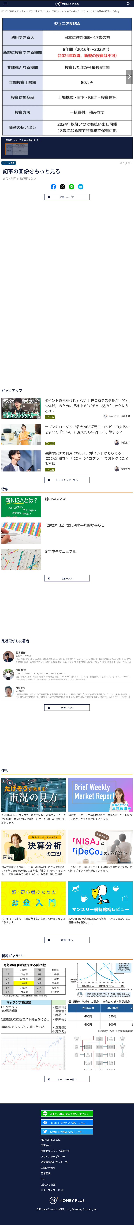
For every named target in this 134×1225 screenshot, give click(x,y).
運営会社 (46, 1145)
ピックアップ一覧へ (67, 479)
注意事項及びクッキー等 (54, 1162)
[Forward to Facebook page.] (67, 1122)
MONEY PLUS (7, 11)
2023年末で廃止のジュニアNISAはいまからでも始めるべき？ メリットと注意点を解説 (69, 11)
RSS (43, 1179)
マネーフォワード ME (52, 1190)
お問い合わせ (48, 1167)
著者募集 (46, 1173)
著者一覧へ (67, 707)
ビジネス (21, 11)
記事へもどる (67, 197)
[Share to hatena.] (80, 186)
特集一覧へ (67, 578)
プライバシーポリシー (53, 1156)
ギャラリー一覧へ (67, 1079)
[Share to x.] (62, 186)
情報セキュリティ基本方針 (55, 1151)
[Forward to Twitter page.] (67, 1131)
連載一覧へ (67, 939)
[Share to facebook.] (53, 186)
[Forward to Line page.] (67, 1113)
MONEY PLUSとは (51, 1139)
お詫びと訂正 (48, 1184)
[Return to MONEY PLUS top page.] (67, 3)
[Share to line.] (71, 186)
